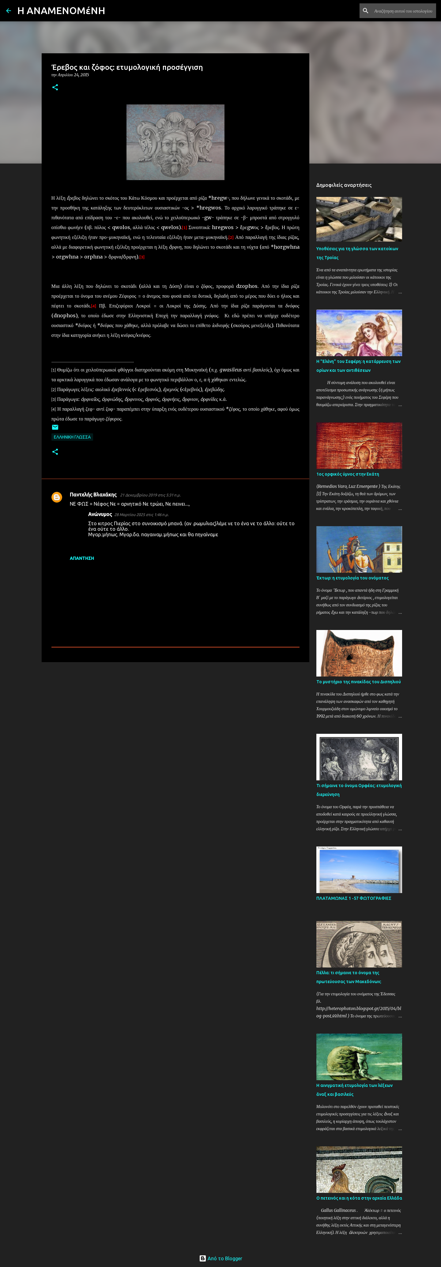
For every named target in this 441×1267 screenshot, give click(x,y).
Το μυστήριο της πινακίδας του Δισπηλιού (358, 681)
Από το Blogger (220, 1258)
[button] (55, 88)
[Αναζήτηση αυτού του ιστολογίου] (404, 10)
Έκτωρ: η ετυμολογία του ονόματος (352, 577)
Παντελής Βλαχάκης (94, 494)
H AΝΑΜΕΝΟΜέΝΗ (61, 10)
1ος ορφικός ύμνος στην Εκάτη (347, 474)
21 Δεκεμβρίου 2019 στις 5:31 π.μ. (150, 495)
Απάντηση (82, 558)
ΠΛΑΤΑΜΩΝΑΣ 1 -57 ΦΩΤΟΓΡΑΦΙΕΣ (353, 898)
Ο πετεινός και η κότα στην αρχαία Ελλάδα (359, 1198)
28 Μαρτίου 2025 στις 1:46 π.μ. (141, 514)
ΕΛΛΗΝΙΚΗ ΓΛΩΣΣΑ (72, 437)
